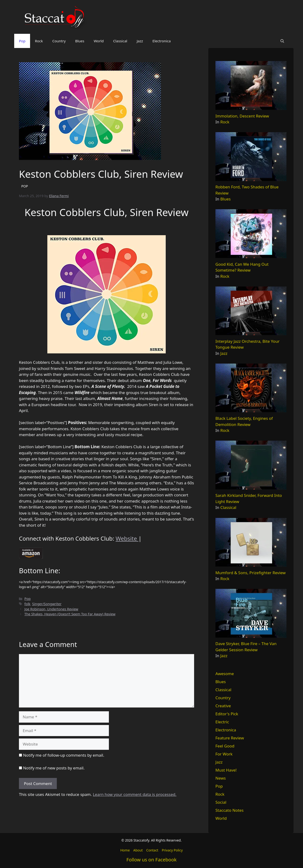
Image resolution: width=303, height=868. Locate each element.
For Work (223, 754)
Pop (22, 41)
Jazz (140, 41)
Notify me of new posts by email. (54, 768)
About (138, 850)
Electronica (161, 41)
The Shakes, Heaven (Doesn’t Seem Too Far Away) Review (69, 614)
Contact (152, 850)
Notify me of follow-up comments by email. (63, 755)
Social (220, 802)
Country (59, 41)
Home (125, 850)
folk (27, 604)
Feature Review (229, 738)
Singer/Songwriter (47, 604)
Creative (223, 705)
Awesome (224, 673)
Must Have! (226, 770)
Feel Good (224, 746)
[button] (282, 41)
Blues (79, 41)
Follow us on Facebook (151, 859)
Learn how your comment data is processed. (134, 794)
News (220, 778)
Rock (39, 41)
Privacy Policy (172, 850)
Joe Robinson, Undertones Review (51, 609)
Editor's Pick (226, 713)
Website (127, 538)
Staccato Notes (229, 810)
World (99, 41)
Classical (120, 41)
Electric (222, 722)
